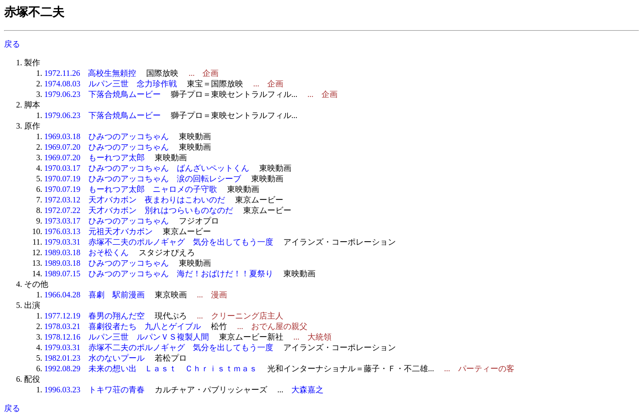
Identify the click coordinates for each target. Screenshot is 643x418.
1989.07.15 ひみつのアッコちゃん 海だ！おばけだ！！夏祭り (158, 273)
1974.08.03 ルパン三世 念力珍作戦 (110, 83)
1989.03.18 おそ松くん (86, 252)
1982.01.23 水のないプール (94, 358)
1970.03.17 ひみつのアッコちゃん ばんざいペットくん (146, 168)
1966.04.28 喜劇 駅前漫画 (94, 294)
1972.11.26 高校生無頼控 (90, 73)
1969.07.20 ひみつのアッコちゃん (106, 147)
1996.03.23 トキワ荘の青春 (94, 389)
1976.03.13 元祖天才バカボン (98, 231)
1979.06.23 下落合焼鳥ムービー (102, 94)
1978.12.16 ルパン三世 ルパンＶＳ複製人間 (126, 337)
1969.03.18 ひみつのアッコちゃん (106, 136)
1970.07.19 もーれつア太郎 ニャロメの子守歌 (130, 189)
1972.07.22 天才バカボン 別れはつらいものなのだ (138, 210)
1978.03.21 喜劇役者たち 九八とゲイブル (122, 326)
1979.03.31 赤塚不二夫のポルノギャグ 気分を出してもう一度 (158, 242)
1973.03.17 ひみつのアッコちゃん (106, 221)
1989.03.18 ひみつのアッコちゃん (106, 263)
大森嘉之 (307, 389)
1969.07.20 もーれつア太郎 (94, 157)
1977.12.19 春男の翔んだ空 (94, 315)
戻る (12, 44)
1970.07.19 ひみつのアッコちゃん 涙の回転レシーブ (142, 178)
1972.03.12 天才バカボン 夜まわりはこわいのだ (134, 199)
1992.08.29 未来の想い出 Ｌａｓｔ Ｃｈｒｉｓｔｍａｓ (150, 368)
